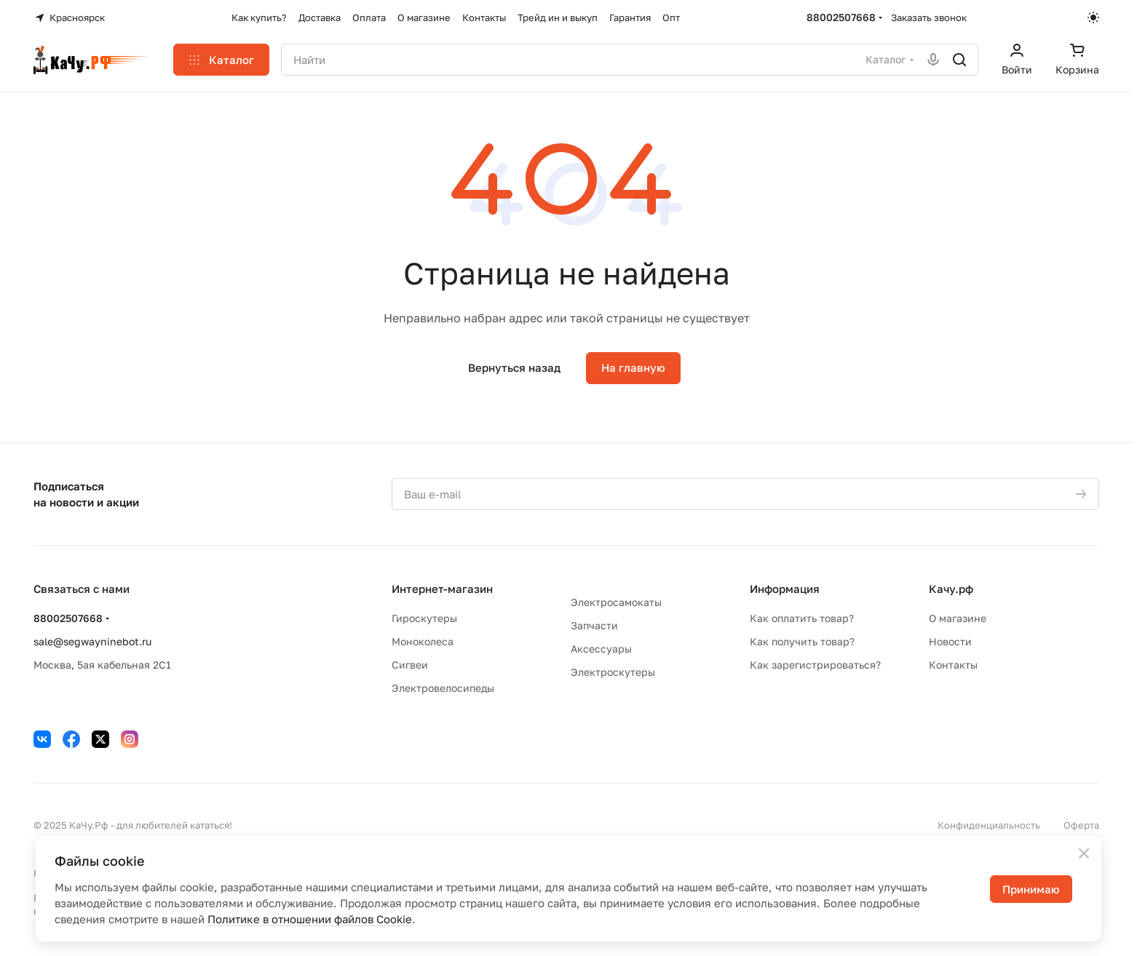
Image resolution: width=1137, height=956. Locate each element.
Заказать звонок (929, 17)
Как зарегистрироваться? (815, 664)
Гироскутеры (424, 618)
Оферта (1081, 825)
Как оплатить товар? (802, 618)
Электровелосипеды (443, 688)
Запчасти (594, 625)
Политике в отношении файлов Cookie (309, 918)
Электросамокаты (616, 602)
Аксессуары (601, 648)
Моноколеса (422, 641)
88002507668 (841, 17)
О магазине (957, 618)
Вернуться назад (514, 367)
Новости (950, 641)
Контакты (953, 664)
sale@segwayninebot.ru (92, 641)
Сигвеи (410, 664)
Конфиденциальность (989, 825)
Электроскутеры (613, 672)
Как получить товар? (802, 641)
